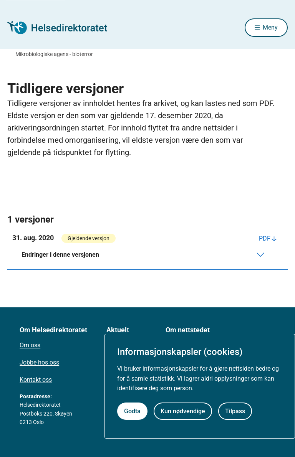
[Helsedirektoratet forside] (62, 28)
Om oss (30, 346)
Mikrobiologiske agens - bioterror (54, 55)
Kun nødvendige (183, 411)
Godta (132, 411)
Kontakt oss (36, 380)
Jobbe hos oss (39, 363)
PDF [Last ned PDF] (264, 239)
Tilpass (235, 411)
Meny (270, 27)
